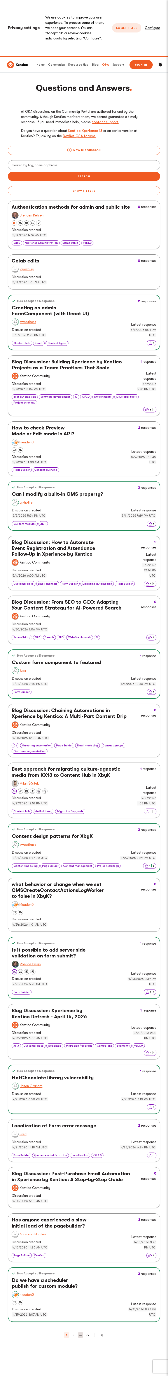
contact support (105, 122)
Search (84, 176)
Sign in (141, 64)
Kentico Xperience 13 (85, 131)
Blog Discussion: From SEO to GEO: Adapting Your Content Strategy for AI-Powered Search (66, 605)
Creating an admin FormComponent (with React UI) (50, 311)
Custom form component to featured (56, 662)
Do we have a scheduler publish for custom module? (45, 1283)
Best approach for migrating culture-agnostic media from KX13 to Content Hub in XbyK (66, 772)
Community (56, 64)
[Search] (84, 165)
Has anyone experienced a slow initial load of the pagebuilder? (49, 1223)
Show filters (83, 190)
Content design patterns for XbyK (52, 836)
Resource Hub (78, 64)
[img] (151, 343)
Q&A (105, 64)
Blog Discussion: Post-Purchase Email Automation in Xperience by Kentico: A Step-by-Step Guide (71, 1176)
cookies (63, 17)
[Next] (94, 1335)
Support (118, 64)
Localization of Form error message (54, 1126)
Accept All (127, 28)
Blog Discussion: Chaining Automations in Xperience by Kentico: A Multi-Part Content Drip (69, 713)
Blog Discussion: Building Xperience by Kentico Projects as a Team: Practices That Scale (67, 365)
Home (41, 64)
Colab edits (25, 261)
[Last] (101, 1335)
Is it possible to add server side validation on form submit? (49, 953)
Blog (95, 64)
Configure (152, 28)
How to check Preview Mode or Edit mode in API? (43, 431)
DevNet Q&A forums (79, 136)
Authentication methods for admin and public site (71, 207)
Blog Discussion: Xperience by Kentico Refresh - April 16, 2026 (49, 1013)
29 (87, 1335)
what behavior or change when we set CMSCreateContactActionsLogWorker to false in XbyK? (58, 890)
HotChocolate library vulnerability (53, 1078)
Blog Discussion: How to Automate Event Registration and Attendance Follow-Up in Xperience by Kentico (53, 548)
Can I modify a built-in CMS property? (57, 494)
